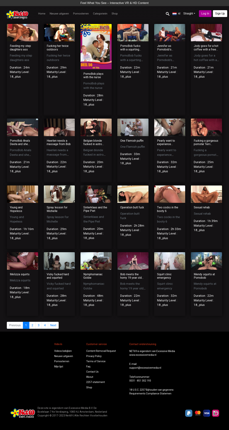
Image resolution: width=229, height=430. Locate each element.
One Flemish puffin (131, 140)
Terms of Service (96, 361)
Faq (88, 366)
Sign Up (220, 13)
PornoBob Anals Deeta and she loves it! (20, 144)
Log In (205, 13)
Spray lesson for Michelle (57, 209)
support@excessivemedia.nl (145, 367)
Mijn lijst (58, 366)
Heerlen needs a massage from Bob (59, 142)
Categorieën (100, 13)
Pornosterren (81, 13)
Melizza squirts (20, 274)
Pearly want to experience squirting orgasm (167, 144)
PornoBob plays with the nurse (93, 75)
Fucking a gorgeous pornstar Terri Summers (206, 144)
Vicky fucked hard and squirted (58, 276)
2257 (142, 389)
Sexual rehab (202, 207)
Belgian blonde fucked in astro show (92, 144)
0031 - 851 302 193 (140, 380)
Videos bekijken (63, 351)
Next (53, 325)
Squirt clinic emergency (164, 276)
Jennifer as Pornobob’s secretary (164, 49)
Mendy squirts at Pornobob (204, 276)
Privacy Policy (94, 356)
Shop (115, 13)
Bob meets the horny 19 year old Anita (131, 278)
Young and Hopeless (16, 209)
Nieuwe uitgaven (59, 13)
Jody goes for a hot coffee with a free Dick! (206, 49)
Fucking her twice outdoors (58, 47)
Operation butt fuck (132, 207)
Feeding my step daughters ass (20, 47)
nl (176, 13)
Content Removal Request (101, 351)
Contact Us (92, 371)
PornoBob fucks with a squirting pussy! (130, 49)
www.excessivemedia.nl (142, 354)
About (89, 376)
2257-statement (95, 382)
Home (41, 13)
